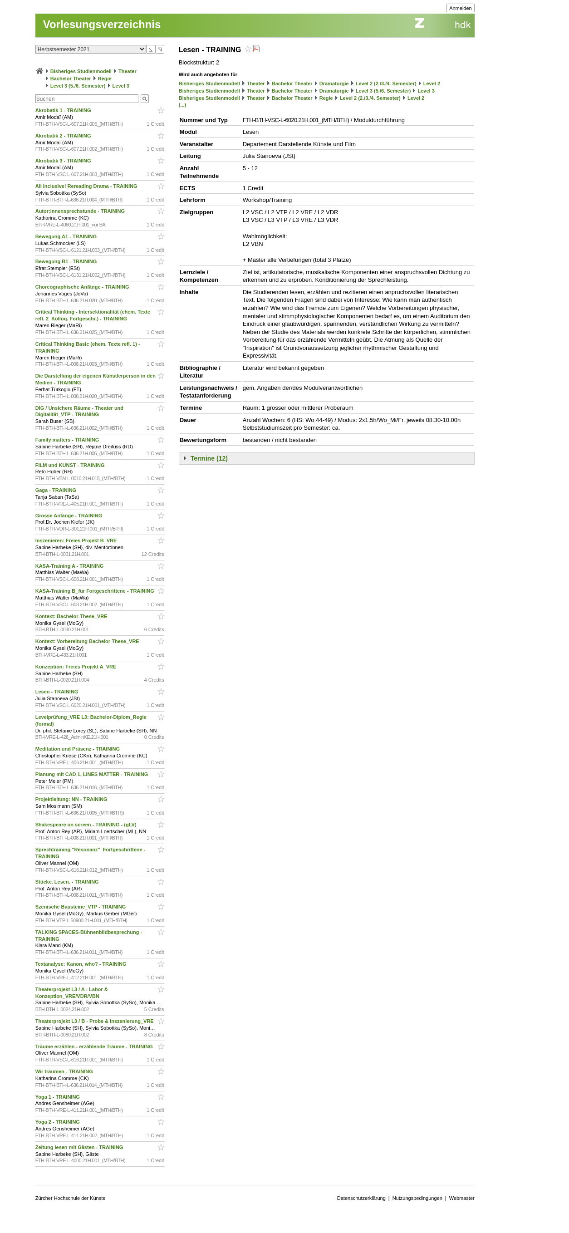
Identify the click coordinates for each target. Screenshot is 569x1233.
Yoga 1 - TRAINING (58, 1097)
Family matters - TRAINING (68, 439)
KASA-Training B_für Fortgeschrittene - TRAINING (95, 591)
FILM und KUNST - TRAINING (70, 465)
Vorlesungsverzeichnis (102, 24)
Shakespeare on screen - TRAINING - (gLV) (86, 824)
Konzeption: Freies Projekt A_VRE (76, 666)
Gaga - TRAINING (56, 490)
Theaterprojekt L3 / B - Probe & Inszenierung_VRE (95, 1021)
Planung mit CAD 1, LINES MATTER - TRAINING (92, 774)
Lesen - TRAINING (57, 691)
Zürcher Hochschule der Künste (70, 1198)
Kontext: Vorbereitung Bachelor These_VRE (88, 641)
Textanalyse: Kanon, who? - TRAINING (81, 964)
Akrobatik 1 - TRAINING (64, 110)
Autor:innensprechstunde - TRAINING (80, 211)
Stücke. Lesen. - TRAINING (67, 881)
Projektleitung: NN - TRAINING (72, 799)
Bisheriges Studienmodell (81, 71)
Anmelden (460, 8)
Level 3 (121, 85)
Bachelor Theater (70, 78)
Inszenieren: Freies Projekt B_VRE (76, 540)
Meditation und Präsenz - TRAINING (78, 749)
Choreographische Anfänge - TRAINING (83, 287)
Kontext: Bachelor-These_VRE (72, 616)
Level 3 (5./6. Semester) (78, 85)
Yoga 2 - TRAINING (58, 1122)
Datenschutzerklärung (361, 1198)
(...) (182, 105)
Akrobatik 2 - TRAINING (64, 135)
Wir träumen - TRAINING (64, 1071)
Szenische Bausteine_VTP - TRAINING (81, 906)
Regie (105, 78)
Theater (127, 71)
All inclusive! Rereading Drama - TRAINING (87, 186)
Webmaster (462, 1198)
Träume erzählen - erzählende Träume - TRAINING (94, 1046)
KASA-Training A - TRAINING (70, 566)
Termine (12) (209, 458)
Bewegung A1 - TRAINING (66, 236)
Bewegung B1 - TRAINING (66, 261)
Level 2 (431, 83)
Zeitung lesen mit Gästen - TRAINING (80, 1147)
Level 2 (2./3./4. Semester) (386, 83)
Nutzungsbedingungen (417, 1198)
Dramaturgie (334, 83)
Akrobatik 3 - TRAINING (64, 160)
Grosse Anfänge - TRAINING (69, 515)
